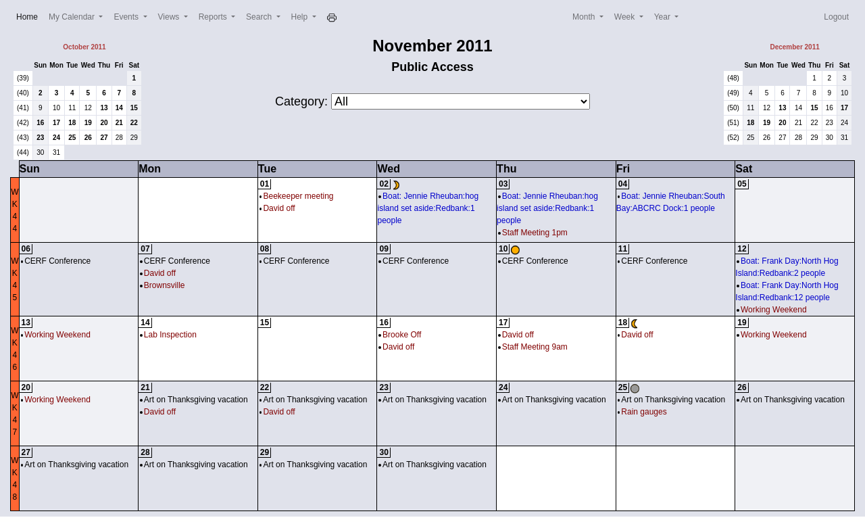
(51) (733, 122)
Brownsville (162, 285)
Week (625, 17)
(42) (23, 122)
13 (103, 108)
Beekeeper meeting (297, 196)
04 (622, 184)
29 (134, 137)
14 (119, 108)
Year (663, 17)
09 (383, 249)
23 (40, 137)
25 (72, 137)
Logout (836, 17)
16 (40, 122)
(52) (733, 137)
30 (40, 152)
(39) (23, 78)
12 (88, 108)
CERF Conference (56, 261)
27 (103, 137)
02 (383, 184)
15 (134, 108)
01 (264, 184)
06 (26, 249)
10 (56, 108)
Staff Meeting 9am (533, 347)
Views (170, 17)
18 (72, 122)
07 (145, 249)
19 (88, 122)
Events (127, 17)
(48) (733, 78)
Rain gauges (642, 412)
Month (584, 17)
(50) (733, 108)
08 (264, 249)
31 (56, 152)
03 (503, 184)
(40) (23, 93)
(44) (23, 152)
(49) (733, 93)
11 (72, 108)
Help (300, 17)
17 (56, 122)
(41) (23, 108)
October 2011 (84, 47)
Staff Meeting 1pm (533, 232)
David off (277, 208)
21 (119, 122)
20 (103, 122)
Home (29, 16)
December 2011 (794, 47)
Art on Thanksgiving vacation (193, 399)
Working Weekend (771, 309)
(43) (23, 137)
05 (741, 184)
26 (88, 137)
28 (119, 137)
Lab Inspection (168, 334)
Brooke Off (399, 334)
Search (260, 17)
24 (56, 137)
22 (134, 122)
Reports (214, 17)
